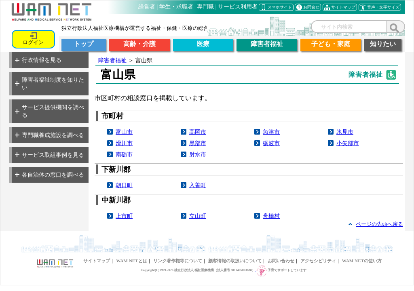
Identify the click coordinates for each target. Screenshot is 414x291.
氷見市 (344, 132)
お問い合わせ (281, 260)
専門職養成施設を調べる (49, 135)
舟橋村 (271, 216)
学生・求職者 (176, 7)
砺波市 (271, 143)
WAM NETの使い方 (362, 260)
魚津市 (271, 132)
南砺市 (124, 154)
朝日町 (124, 185)
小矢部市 (347, 143)
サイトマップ (96, 260)
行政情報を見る (38, 60)
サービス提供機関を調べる (49, 111)
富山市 (124, 132)
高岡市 (197, 132)
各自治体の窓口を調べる (49, 174)
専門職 (205, 7)
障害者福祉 (112, 60)
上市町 (124, 216)
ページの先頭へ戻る (379, 224)
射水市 (197, 154)
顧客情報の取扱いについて (235, 260)
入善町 (197, 185)
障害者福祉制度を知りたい (49, 83)
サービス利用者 (238, 7)
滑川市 (124, 143)
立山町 (197, 216)
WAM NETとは (131, 260)
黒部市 (197, 143)
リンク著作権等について (177, 260)
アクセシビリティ (318, 260)
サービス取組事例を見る (49, 155)
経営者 (146, 7)
